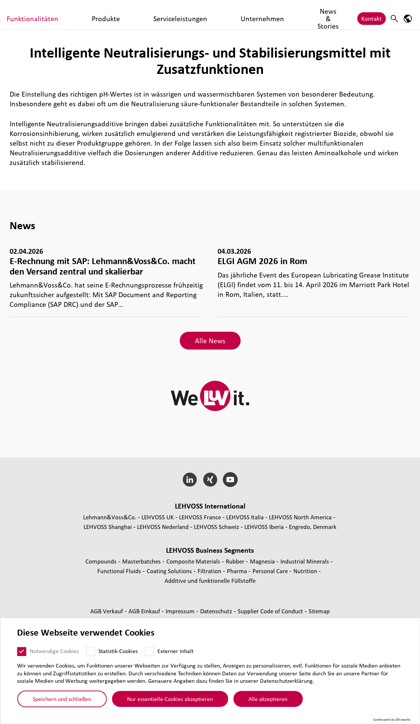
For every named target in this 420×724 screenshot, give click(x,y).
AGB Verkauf (107, 610)
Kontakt (371, 15)
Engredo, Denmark (312, 526)
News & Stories (335, 15)
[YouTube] (230, 479)
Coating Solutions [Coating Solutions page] (170, 570)
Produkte (201, 15)
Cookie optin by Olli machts (391, 719)
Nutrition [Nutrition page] (306, 570)
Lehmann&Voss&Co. (109, 516)
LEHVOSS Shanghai (108, 526)
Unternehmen (292, 15)
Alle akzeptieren (267, 698)
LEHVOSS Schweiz (216, 526)
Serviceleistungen (243, 15)
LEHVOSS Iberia (264, 526)
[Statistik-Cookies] (90, 651)
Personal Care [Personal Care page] (271, 570)
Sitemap (319, 610)
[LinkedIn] (189, 479)
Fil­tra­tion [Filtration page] (210, 570)
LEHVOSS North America (300, 516)
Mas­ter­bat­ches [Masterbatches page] (142, 561)
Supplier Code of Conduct (271, 610)
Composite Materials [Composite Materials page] (194, 561)
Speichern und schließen (62, 698)
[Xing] (210, 479)
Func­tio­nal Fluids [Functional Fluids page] (120, 570)
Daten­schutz (217, 610)
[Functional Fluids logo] (39, 15)
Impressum (181, 610)
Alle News (210, 341)
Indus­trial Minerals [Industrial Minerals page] (305, 561)
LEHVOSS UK (157, 516)
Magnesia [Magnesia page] (263, 561)
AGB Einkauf (145, 610)
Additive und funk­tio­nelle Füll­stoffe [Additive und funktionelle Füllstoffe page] (210, 580)
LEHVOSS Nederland (163, 526)
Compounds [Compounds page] (101, 561)
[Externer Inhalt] (149, 651)
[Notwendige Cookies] (21, 651)
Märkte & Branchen (109, 15)
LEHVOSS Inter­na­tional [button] (210, 506)
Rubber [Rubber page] (236, 561)
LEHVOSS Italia (245, 516)
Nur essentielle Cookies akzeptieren (170, 698)
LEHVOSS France (200, 516)
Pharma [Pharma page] (237, 570)
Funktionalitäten (159, 15)
